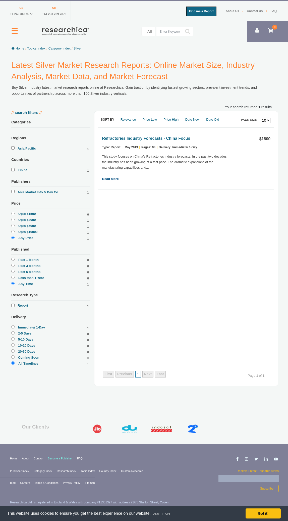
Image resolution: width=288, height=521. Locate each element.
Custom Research (132, 470)
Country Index (108, 470)
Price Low (150, 119)
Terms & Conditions (46, 482)
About (26, 458)
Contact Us (255, 11)
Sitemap (90, 482)
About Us (233, 11)
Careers (25, 482)
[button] (15, 33)
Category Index (43, 470)
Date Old (212, 119)
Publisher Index (20, 470)
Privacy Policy (72, 482)
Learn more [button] (161, 513)
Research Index (67, 470)
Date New (192, 119)
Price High (171, 119)
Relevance (128, 119)
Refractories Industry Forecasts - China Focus (146, 138)
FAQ (273, 11)
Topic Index (88, 470)
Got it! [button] (263, 513)
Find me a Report (201, 11)
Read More (110, 179)
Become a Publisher (60, 458)
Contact (39, 458)
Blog (13, 482)
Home (14, 458)
